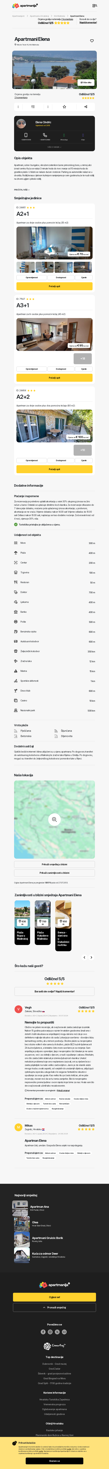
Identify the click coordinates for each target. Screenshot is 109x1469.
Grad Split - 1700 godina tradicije (54, 1383)
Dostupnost (61, 277)
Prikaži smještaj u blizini (54, 864)
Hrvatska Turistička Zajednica (54, 1399)
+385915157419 (26, 137)
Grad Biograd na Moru (54, 1378)
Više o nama (54, 147)
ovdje (69, 1449)
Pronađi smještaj (54, 1307)
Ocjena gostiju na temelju (55, 21)
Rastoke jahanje (54, 1430)
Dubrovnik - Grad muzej (54, 1364)
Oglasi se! (54, 1297)
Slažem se (54, 1461)
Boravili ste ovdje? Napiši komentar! (55, 991)
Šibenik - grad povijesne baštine (54, 1373)
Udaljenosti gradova (54, 1414)
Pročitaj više (22, 190)
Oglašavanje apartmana (54, 1409)
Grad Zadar (54, 1368)
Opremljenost (32, 277)
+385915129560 (45, 137)
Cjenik (83, 277)
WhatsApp (64, 137)
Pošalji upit (54, 286)
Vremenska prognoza (54, 1404)
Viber (83, 137)
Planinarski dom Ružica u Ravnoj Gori (54, 1435)
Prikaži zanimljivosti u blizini (54, 872)
